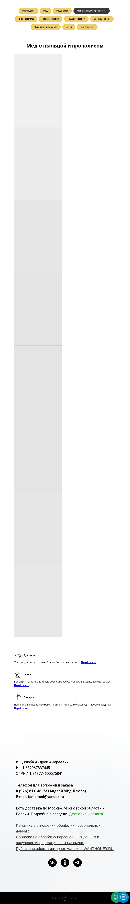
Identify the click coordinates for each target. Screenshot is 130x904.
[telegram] (77, 862)
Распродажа (28, 11)
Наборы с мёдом (50, 19)
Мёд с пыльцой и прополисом (91, 11)
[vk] (52, 862)
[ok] (65, 862)
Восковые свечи (102, 19)
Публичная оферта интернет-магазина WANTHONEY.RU (65, 849)
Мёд (45, 11)
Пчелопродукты (26, 19)
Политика (25, 825)
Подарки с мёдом (76, 19)
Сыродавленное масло (45, 27)
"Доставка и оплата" (86, 814)
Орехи (69, 27)
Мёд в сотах (62, 11)
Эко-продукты (87, 27)
